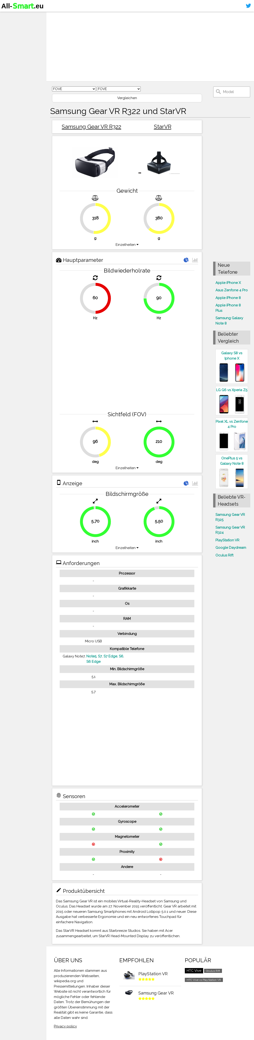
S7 (100, 656)
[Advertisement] (150, 46)
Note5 (91, 656)
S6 (121, 656)
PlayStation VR (227, 540)
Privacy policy (65, 1026)
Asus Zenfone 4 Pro (231, 290)
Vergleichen (127, 98)
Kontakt (10, 43)
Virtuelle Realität (19, 34)
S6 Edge (93, 662)
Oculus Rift (224, 555)
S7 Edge (110, 656)
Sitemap (10, 52)
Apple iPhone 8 (228, 298)
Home (8, 16)
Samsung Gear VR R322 (91, 126)
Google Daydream (230, 548)
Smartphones (16, 25)
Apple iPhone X (228, 283)
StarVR (162, 126)
